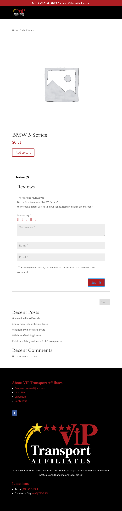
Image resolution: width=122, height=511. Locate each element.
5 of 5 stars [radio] (37, 219)
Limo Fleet (21, 392)
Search (104, 302)
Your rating (24, 215)
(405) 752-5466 (40, 493)
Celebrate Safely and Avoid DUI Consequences (37, 341)
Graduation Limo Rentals (26, 318)
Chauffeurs (20, 396)
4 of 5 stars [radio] (32, 219)
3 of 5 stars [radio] (28, 219)
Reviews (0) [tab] (22, 177)
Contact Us (21, 400)
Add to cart (23, 152)
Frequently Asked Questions (30, 388)
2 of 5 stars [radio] (23, 219)
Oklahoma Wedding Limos (26, 335)
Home (15, 30)
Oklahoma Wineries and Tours (28, 329)
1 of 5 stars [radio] (19, 219)
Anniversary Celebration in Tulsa (30, 324)
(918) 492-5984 (30, 489)
